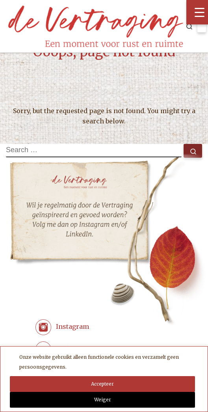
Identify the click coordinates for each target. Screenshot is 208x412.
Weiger (102, 400)
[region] (104, 379)
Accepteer (102, 384)
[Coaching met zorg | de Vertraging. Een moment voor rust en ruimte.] (95, 25)
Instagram (72, 327)
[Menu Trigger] (197, 12)
